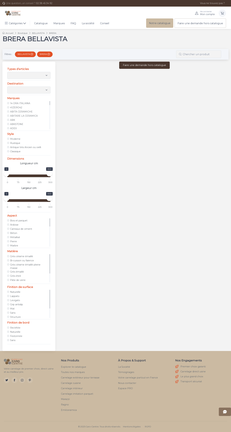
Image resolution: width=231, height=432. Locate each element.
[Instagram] (22, 380)
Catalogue (41, 23)
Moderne (15, 138)
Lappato (14, 296)
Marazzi (65, 399)
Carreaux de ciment (21, 228)
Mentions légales (132, 426)
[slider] (6, 174)
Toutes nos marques (73, 372)
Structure (15, 317)
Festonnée (16, 336)
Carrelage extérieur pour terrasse (80, 377)
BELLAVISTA (25, 54)
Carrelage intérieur (72, 388)
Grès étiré (15, 275)
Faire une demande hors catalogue (200, 23)
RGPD (148, 426)
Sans (12, 312)
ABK (12, 120)
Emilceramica (69, 410)
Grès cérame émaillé (21, 256)
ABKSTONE (16, 124)
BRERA (45, 54)
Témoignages (126, 372)
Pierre (13, 241)
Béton (13, 233)
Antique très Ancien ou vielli (25, 147)
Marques (59, 23)
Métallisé (15, 237)
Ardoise (14, 224)
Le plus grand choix (189, 376)
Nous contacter (127, 383)
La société (88, 23)
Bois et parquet (18, 220)
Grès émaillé (17, 271)
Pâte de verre (18, 280)
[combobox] (198, 54)
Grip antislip (16, 304)
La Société (124, 366)
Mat (12, 308)
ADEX (13, 128)
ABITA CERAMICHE (21, 111)
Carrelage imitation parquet (77, 393)
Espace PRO (125, 388)
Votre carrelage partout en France (138, 377)
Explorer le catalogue (73, 366)
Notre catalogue (159, 23)
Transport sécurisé (188, 381)
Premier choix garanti (190, 366)
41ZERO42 (16, 107)
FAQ (73, 23)
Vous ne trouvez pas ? (211, 3)
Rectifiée (15, 327)
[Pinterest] (30, 380)
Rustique (15, 143)
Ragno (65, 404)
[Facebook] (14, 380)
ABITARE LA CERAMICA (24, 115)
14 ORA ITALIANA (20, 103)
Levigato (15, 300)
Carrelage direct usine (190, 371)
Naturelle (15, 292)
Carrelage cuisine (71, 383)
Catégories (13, 23)
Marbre (14, 245)
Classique (15, 151)
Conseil (104, 23)
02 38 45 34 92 (44, 3)
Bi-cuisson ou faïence (22, 260)
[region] (29, 115)
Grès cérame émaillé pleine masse (25, 266)
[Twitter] (7, 380)
